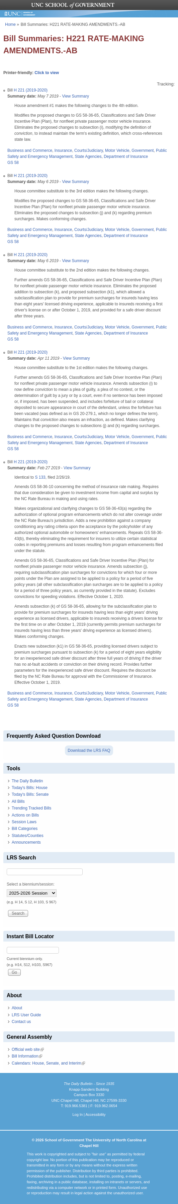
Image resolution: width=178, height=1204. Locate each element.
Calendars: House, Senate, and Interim (48, 1063)
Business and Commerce (29, 150)
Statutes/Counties (27, 835)
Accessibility (95, 1114)
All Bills (18, 801)
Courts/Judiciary (88, 150)
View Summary (75, 96)
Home (10, 24)
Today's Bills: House (30, 787)
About (17, 1008)
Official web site (28, 1049)
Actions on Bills (25, 815)
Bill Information (27, 1056)
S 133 (40, 477)
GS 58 (13, 162)
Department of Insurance (126, 156)
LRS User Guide (26, 1015)
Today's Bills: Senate (30, 794)
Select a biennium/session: (31, 884)
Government (142, 150)
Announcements (26, 842)
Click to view (46, 72)
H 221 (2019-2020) (31, 90)
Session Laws (24, 822)
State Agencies (88, 156)
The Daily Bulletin (27, 781)
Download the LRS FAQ (89, 750)
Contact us (21, 1021)
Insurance (63, 150)
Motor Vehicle (117, 150)
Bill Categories (24, 828)
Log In (77, 1114)
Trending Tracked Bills (31, 808)
